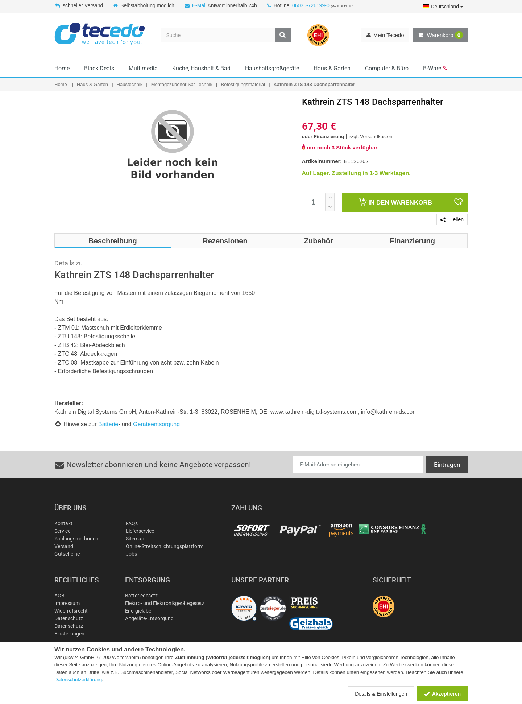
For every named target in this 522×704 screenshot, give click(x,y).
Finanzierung (329, 136)
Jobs (131, 554)
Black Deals (99, 68)
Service (62, 531)
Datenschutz (68, 618)
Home (62, 68)
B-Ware (435, 68)
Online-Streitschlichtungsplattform (164, 546)
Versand (63, 546)
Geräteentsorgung (156, 424)
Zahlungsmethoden (76, 539)
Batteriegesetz (141, 595)
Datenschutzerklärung (78, 679)
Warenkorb (440, 35)
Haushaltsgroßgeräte (272, 68)
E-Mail (199, 5)
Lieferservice (140, 531)
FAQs (132, 523)
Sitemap (135, 539)
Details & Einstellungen (381, 694)
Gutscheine (67, 554)
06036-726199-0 (311, 5)
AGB (59, 595)
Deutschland (443, 6)
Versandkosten (376, 136)
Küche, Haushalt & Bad (201, 68)
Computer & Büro (387, 68)
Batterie (108, 424)
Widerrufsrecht (71, 611)
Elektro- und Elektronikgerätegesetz (164, 603)
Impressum (67, 603)
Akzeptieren (442, 693)
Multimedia (143, 68)
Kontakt (63, 523)
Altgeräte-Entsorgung (149, 618)
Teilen (452, 219)
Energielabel (138, 611)
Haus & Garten (332, 68)
